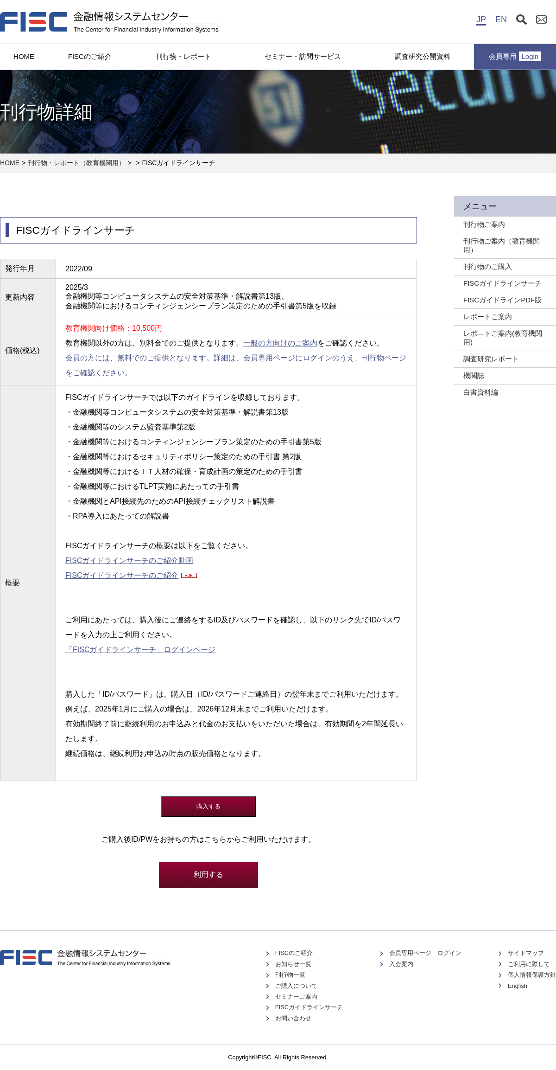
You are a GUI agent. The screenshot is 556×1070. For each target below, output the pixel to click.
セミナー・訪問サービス (303, 56)
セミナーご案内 (296, 996)
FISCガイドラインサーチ (309, 1007)
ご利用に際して (529, 964)
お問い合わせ (293, 1018)
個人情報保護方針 (532, 974)
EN (501, 19)
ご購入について (296, 985)
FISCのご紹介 (90, 56)
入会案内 (401, 964)
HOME (23, 56)
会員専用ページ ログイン (425, 952)
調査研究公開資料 (422, 56)
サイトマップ (526, 952)
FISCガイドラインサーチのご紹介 (121, 575)
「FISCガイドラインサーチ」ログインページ (140, 650)
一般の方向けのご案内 (280, 343)
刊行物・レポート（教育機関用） (76, 163)
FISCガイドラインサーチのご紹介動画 (129, 560)
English (517, 985)
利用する (208, 874)
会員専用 (515, 56)
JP (481, 19)
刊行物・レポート (183, 56)
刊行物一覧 (290, 974)
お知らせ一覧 (293, 964)
